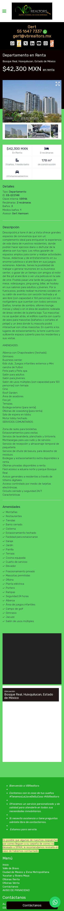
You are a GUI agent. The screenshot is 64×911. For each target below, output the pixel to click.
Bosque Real (10, 61)
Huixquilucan (25, 61)
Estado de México (44, 61)
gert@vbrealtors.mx (32, 36)
